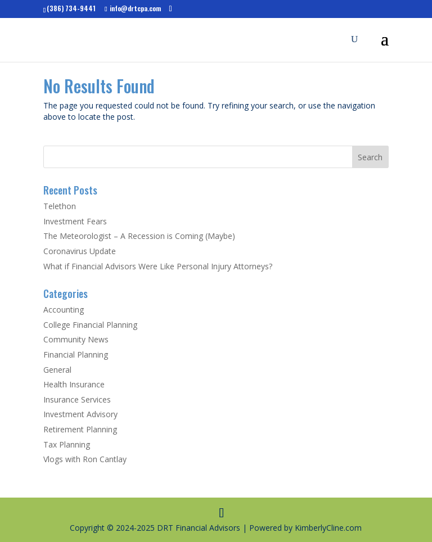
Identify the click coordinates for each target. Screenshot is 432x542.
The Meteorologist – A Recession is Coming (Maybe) (139, 236)
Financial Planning (75, 354)
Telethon (59, 206)
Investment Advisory (80, 414)
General (57, 369)
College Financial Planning (90, 324)
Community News (76, 339)
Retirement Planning (80, 429)
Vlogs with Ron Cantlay (85, 459)
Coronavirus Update (79, 251)
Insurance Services (77, 399)
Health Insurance (74, 384)
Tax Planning (66, 444)
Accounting (63, 309)
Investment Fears (75, 221)
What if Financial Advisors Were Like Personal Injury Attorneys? (157, 266)
